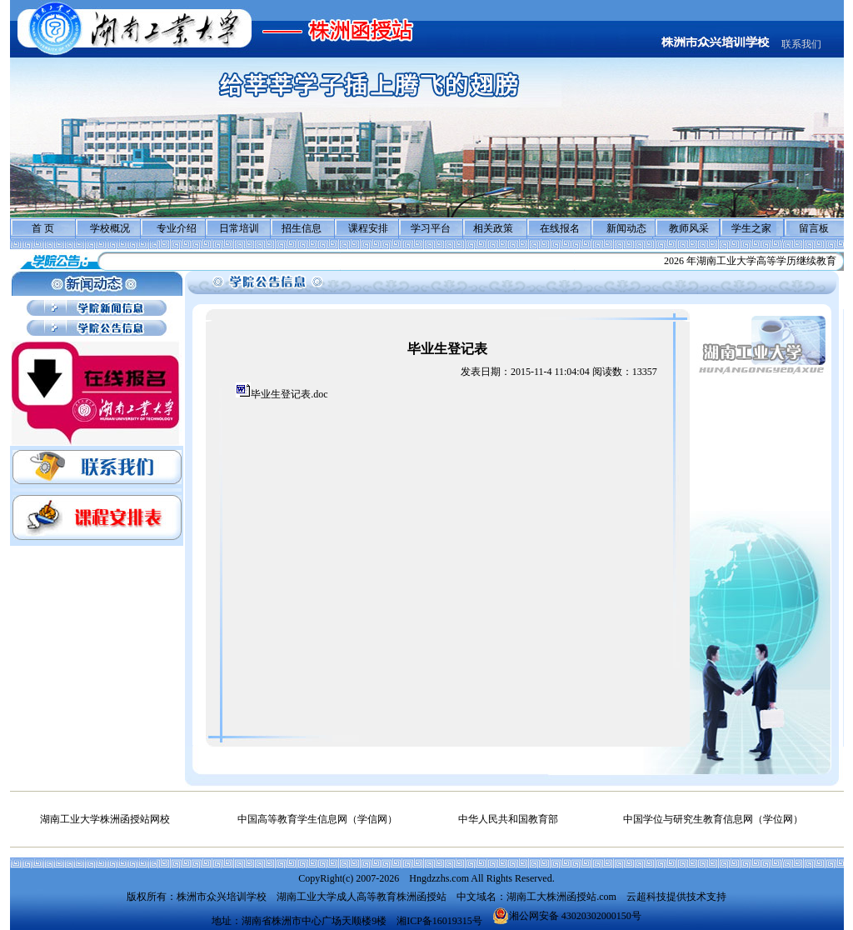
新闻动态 (626, 228)
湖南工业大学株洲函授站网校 (105, 819)
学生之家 (751, 228)
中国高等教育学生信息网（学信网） (317, 819)
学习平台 (431, 228)
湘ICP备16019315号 (439, 921)
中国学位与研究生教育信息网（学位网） (713, 819)
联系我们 (801, 44)
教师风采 (689, 228)
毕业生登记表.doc (289, 394)
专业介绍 (177, 228)
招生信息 (302, 228)
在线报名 (560, 228)
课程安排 (368, 228)
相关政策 (493, 228)
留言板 (814, 228)
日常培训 (239, 228)
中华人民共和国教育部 (508, 819)
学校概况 (110, 228)
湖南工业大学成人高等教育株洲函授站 (361, 896)
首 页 (43, 228)
